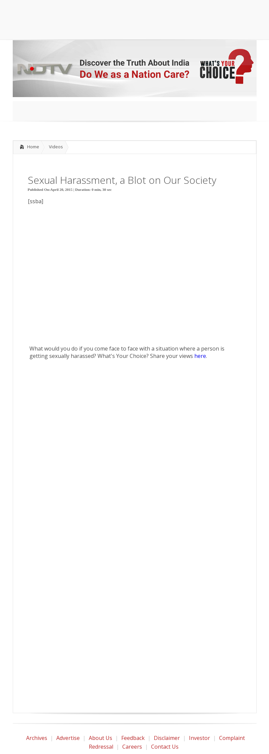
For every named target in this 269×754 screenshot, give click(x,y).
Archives (36, 738)
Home (33, 147)
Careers (132, 746)
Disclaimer (167, 738)
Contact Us (165, 746)
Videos (56, 147)
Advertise (68, 738)
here (200, 356)
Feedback (133, 738)
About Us (100, 738)
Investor (199, 738)
